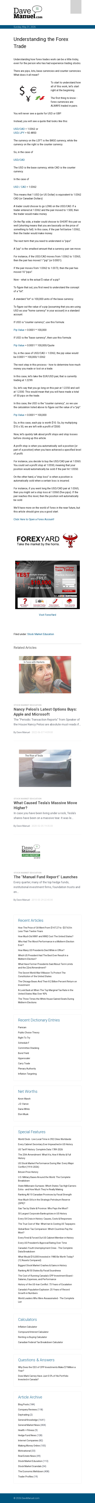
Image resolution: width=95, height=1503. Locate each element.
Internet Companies (28, 1440)
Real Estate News (27, 1456)
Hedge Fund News (27, 1435)
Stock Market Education (40, 634)
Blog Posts (23, 1404)
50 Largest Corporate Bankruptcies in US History (42, 1213)
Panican (22, 1027)
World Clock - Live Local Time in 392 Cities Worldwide (44, 1139)
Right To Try (24, 1037)
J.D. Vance (23, 1104)
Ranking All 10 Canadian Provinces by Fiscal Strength (45, 1194)
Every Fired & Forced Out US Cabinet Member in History (46, 1237)
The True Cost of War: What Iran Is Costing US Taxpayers (46, 1224)
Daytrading (23, 1414)
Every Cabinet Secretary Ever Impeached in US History (45, 1144)
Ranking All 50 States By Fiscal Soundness (39, 1270)
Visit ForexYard (47, 614)
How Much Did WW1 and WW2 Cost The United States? (45, 936)
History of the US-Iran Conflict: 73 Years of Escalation (45, 1284)
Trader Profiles (25, 1476)
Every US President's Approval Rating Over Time (42, 1243)
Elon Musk (23, 1114)
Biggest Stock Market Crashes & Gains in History (42, 1265)
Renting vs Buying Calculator (32, 1337)
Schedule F (23, 1043)
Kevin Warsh (24, 1098)
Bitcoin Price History (28, 1172)
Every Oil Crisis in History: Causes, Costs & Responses (45, 1218)
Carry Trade (24, 1063)
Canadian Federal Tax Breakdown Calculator (40, 1342)
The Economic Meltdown (30, 1471)
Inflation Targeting (27, 1073)
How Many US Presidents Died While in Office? (41, 950)
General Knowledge (28, 1420)
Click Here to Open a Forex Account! (34, 519)
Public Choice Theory (28, 1032)
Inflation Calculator (27, 1327)
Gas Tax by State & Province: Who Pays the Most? (43, 1208)
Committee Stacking (28, 1048)
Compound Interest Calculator (33, 1332)
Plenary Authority (27, 1068)
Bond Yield (23, 1053)
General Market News (29, 1425)
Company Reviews (27, 1409)
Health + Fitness (26, 1430)
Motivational (24, 1451)
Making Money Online (29, 1445)
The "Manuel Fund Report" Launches (46, 878)
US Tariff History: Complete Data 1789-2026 (40, 1149)
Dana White (24, 1109)
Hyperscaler (24, 1058)
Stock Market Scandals (30, 1466)
